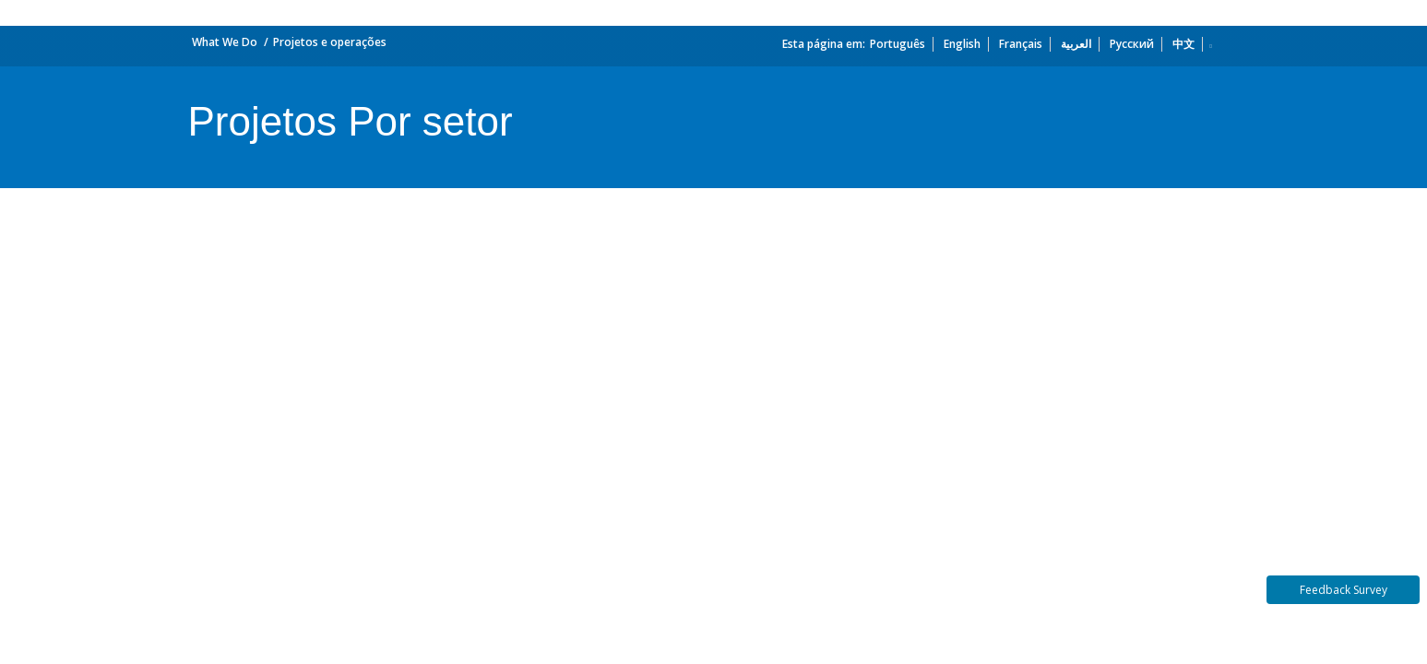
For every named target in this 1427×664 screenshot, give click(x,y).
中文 (1183, 44)
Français (1020, 44)
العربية (1076, 44)
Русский (1132, 44)
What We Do (224, 42)
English (962, 44)
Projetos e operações (329, 42)
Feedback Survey (1343, 590)
